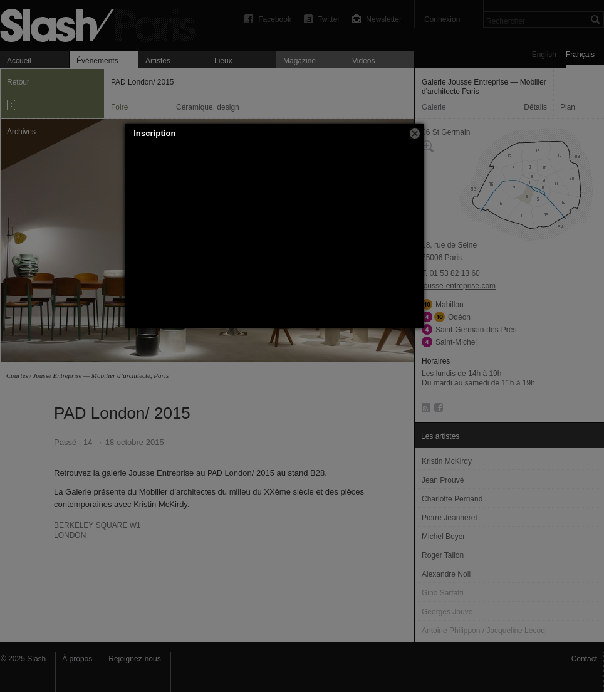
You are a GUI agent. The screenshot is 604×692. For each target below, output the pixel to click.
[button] (415, 133)
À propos (77, 658)
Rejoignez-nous (134, 658)
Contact (584, 658)
